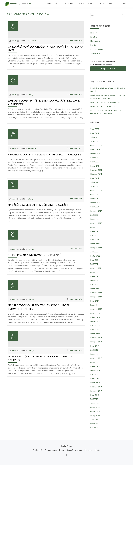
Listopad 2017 (96, 415)
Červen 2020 (95, 313)
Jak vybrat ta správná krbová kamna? (105, 102)
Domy (81, 4)
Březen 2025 (95, 158)
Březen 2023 (95, 235)
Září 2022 (94, 252)
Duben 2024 (95, 203)
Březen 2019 (95, 374)
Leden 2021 (95, 288)
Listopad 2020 (96, 297)
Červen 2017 (95, 428)
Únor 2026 (94, 129)
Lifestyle (32, 133)
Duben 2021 (95, 280)
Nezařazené (95, 41)
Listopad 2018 (96, 391)
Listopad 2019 (96, 342)
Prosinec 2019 (96, 338)
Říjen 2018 (94, 395)
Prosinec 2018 (96, 387)
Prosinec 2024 (96, 170)
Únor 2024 (94, 207)
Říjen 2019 (94, 346)
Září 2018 (94, 399)
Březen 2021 (95, 284)
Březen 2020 (95, 325)
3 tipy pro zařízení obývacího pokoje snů (34, 351)
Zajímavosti (33, 206)
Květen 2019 (95, 366)
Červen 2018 (95, 411)
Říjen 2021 (94, 260)
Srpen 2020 (95, 305)
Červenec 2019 (96, 358)
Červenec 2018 (96, 407)
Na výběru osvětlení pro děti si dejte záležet (38, 282)
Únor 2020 (94, 329)
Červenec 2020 (96, 309)
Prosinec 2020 (96, 293)
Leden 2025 (95, 166)
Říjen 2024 (94, 178)
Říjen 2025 (94, 133)
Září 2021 (94, 264)
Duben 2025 (95, 153)
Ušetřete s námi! (96, 49)
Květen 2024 (95, 198)
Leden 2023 (95, 243)
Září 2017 (94, 419)
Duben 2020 (95, 321)
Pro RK (93, 45)
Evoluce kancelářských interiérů (103, 106)
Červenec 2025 (96, 145)
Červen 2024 (95, 194)
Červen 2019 (95, 362)
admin (14, 60)
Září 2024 (94, 182)
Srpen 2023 (95, 219)
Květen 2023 (95, 231)
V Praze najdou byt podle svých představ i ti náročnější (45, 212)
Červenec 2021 (96, 268)
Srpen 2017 (95, 423)
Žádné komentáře (73, 60)
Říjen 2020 (94, 301)
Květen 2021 (95, 276)
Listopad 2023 (96, 211)
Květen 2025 (95, 149)
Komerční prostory (96, 4)
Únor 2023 (94, 239)
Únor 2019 (94, 378)
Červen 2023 (95, 227)
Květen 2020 (95, 317)
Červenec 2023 (96, 223)
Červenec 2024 (96, 190)
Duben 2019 (95, 370)
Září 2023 (94, 215)
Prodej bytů (52, 4)
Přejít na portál (108, 68)
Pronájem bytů (68, 4)
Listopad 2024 (96, 174)
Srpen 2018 (95, 403)
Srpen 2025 (95, 141)
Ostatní (124, 4)
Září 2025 (94, 137)
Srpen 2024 (95, 186)
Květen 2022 (95, 256)
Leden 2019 (95, 383)
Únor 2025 (94, 162)
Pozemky (113, 4)
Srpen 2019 (95, 354)
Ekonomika (32, 60)
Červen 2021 (95, 272)
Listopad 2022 (96, 248)
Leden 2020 (95, 333)
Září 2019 (94, 350)
